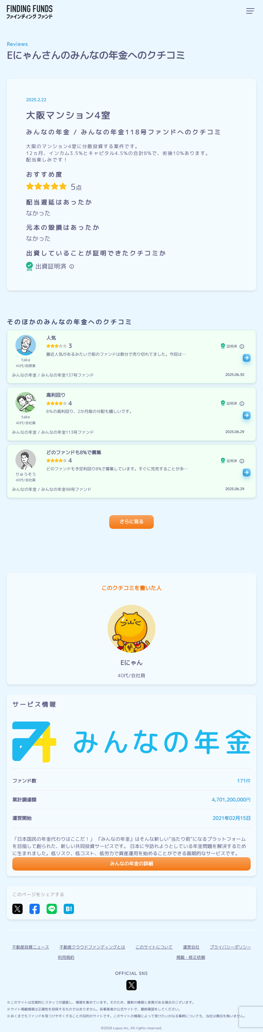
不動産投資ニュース (30, 947)
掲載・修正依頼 (190, 957)
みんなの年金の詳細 (131, 864)
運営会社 (191, 947)
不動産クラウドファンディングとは (92, 947)
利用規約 (66, 957)
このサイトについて (154, 947)
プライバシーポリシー (230, 947)
